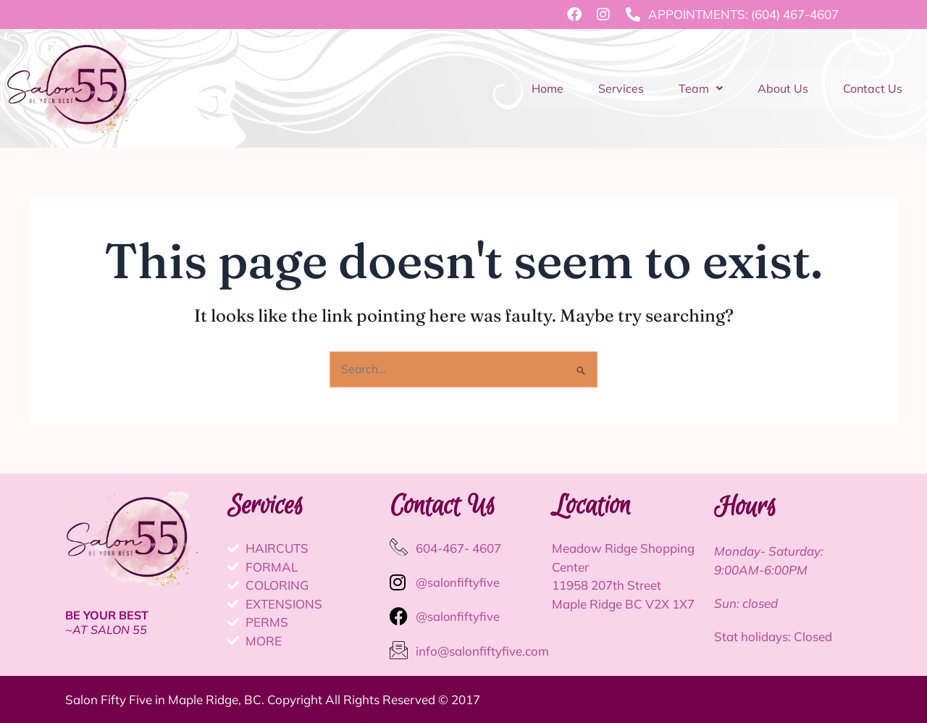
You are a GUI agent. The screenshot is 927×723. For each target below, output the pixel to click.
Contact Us (872, 88)
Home (547, 88)
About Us (783, 88)
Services (621, 88)
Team (701, 88)
